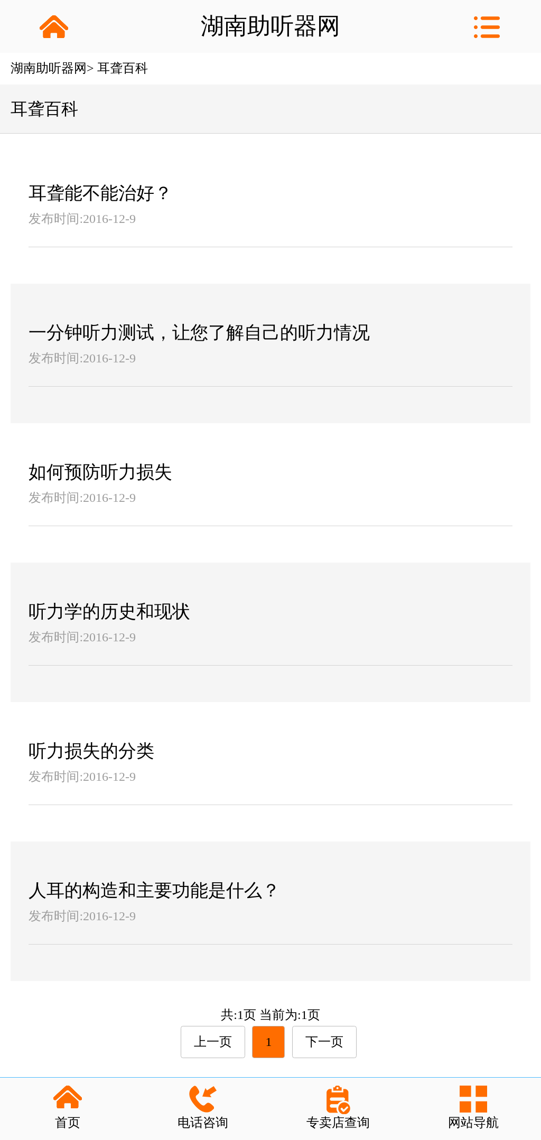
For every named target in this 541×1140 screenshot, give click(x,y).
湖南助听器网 (49, 68)
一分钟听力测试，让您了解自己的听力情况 (199, 332)
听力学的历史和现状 (109, 611)
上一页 (213, 1042)
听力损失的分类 (91, 751)
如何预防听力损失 (100, 472)
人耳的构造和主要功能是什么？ (154, 890)
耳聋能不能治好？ (100, 193)
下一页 (324, 1042)
